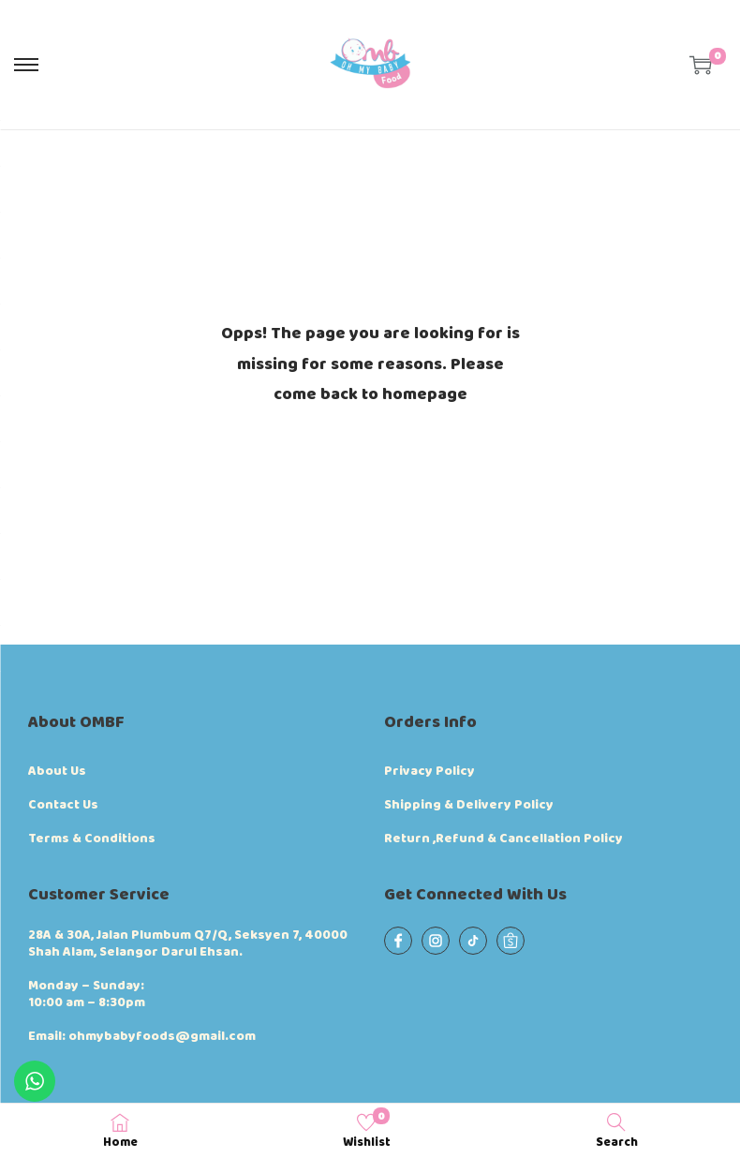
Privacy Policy (429, 771)
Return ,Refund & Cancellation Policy (503, 838)
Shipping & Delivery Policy (469, 805)
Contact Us (63, 805)
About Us (57, 771)
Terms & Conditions (91, 838)
